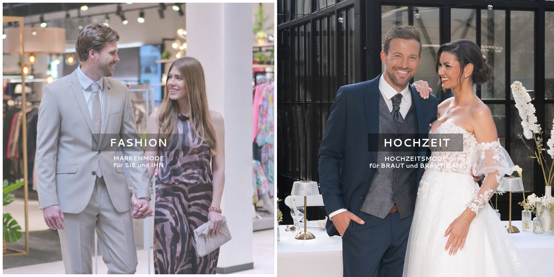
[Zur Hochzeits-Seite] (415, 138)
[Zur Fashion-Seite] (138, 138)
